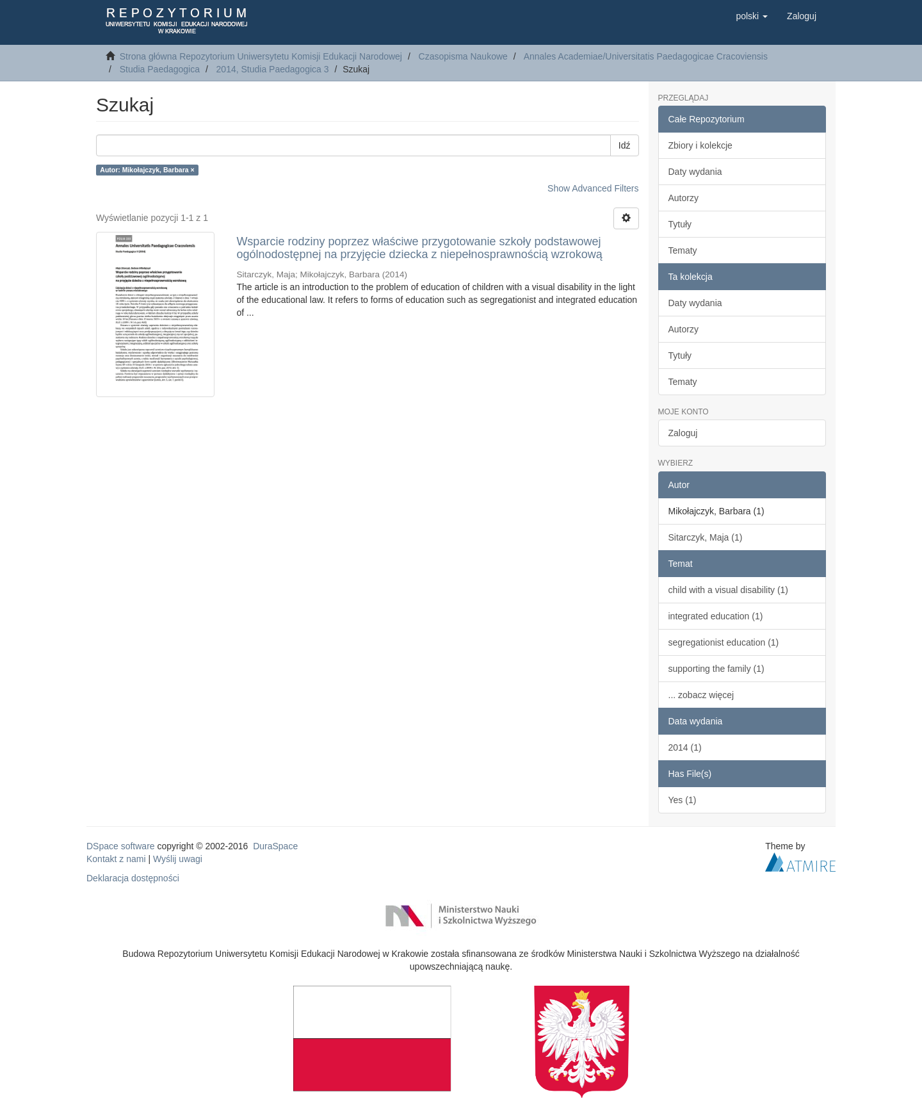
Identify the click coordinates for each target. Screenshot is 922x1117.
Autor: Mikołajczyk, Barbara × (147, 170)
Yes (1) (682, 800)
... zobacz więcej (701, 695)
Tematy (682, 250)
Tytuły (680, 224)
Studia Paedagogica (160, 69)
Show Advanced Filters (592, 188)
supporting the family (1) (716, 669)
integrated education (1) (715, 616)
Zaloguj (683, 433)
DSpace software (120, 846)
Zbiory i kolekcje (700, 145)
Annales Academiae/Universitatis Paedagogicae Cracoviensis (646, 56)
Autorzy (683, 198)
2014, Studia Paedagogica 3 (272, 69)
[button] (751, 16)
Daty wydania (695, 172)
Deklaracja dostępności (132, 878)
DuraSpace (275, 846)
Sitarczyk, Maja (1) (705, 537)
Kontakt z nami (116, 859)
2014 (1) (685, 747)
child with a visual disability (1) (728, 590)
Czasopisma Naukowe (463, 56)
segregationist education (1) (723, 642)
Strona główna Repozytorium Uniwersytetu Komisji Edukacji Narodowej (261, 56)
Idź (625, 145)
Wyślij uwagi (177, 859)
